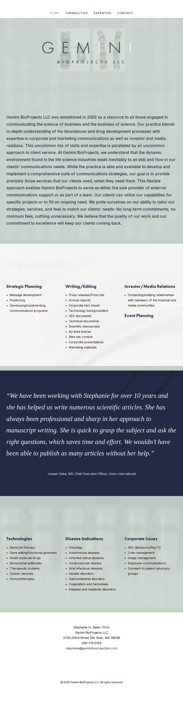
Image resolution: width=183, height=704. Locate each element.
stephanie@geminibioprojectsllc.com (91, 648)
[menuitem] (56, 13)
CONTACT (125, 13)
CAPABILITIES (76, 13)
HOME (55, 13)
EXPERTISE (103, 13)
